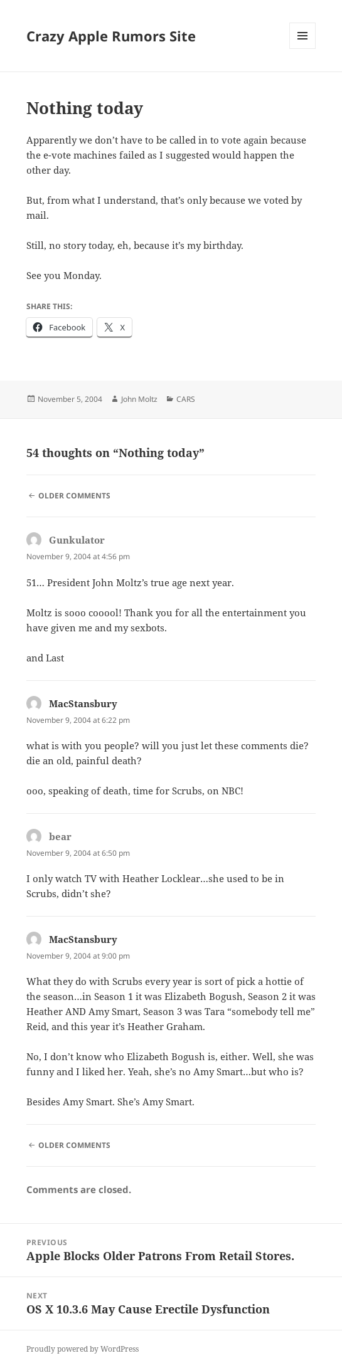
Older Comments (74, 495)
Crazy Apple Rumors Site (111, 35)
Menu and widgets (303, 48)
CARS (185, 399)
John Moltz (139, 399)
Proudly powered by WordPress (82, 1349)
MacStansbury (83, 703)
